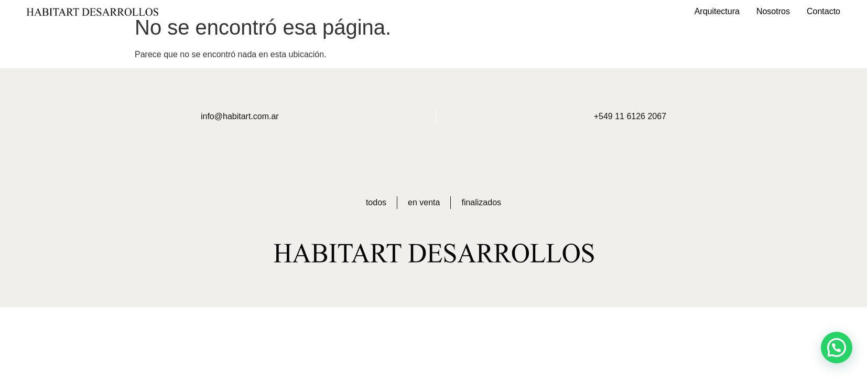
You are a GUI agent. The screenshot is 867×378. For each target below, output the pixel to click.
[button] (836, 347)
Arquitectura (717, 11)
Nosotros (773, 11)
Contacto (823, 11)
